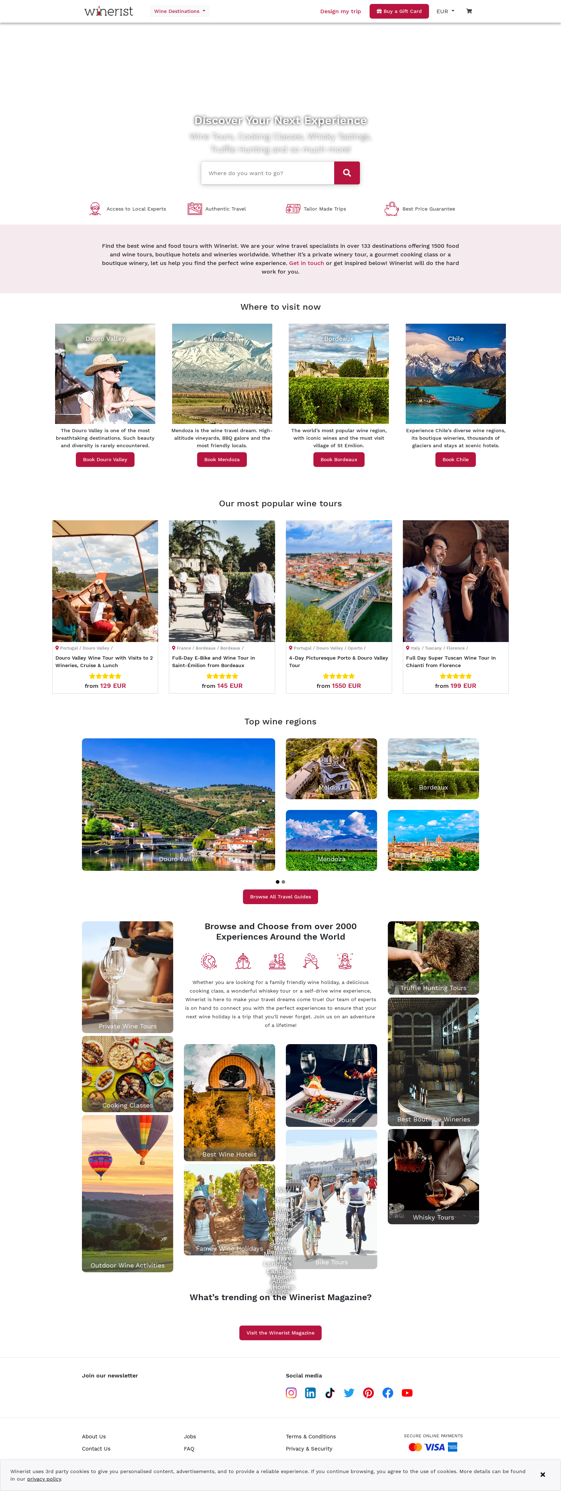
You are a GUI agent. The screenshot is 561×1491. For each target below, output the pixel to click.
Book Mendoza (222, 459)
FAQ (189, 1449)
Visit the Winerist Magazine (280, 1333)
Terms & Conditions (311, 1436)
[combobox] (265, 172)
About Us (94, 1436)
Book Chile (456, 459)
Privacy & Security (309, 1449)
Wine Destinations (177, 11)
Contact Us (96, 1449)
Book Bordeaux (339, 459)
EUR (443, 11)
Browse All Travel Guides (280, 896)
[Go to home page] (110, 11)
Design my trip (340, 11)
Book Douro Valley (105, 459)
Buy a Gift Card (399, 11)
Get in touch (306, 263)
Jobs (190, 1436)
